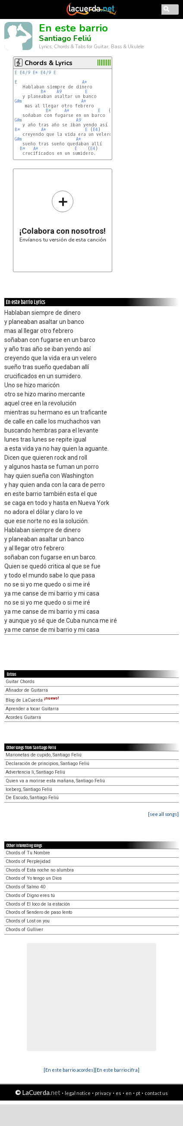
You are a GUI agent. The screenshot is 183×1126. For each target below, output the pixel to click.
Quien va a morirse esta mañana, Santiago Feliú (55, 781)
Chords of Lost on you (28, 921)
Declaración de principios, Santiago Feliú (47, 763)
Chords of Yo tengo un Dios (34, 878)
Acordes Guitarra (23, 717)
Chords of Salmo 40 (25, 887)
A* (84, 82)
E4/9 (25, 72)
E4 (95, 129)
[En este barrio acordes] (69, 1070)
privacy (103, 1093)
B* (43, 91)
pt (138, 1093)
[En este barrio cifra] (117, 1070)
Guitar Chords (20, 681)
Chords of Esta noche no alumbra (40, 870)
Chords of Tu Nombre (28, 853)
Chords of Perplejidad (28, 861)
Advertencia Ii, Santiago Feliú (35, 772)
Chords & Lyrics (49, 63)
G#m (18, 101)
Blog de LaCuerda (32, 700)
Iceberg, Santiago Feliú (29, 789)
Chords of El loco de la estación (38, 904)
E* (35, 72)
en (129, 1093)
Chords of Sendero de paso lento (39, 912)
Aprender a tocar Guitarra (32, 709)
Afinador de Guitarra (27, 690)
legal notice (78, 1093)
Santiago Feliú (65, 38)
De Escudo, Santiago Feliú (32, 797)
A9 (59, 91)
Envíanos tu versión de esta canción (62, 216)
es (118, 1093)
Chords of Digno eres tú (30, 895)
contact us (156, 1093)
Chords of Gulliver (24, 929)
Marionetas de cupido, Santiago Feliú (44, 755)
